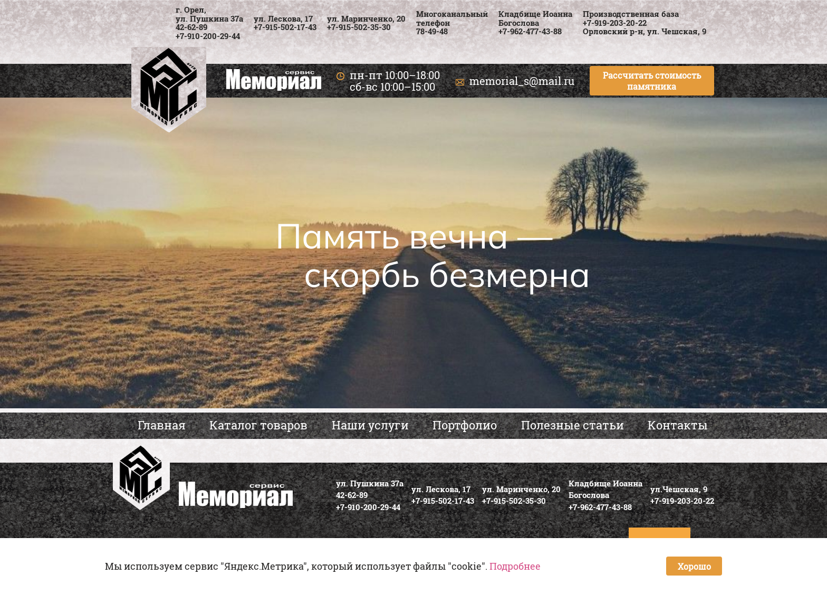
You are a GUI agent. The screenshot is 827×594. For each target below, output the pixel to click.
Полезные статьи (572, 425)
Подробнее (515, 566)
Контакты (678, 425)
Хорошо (694, 566)
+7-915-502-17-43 (285, 27)
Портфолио (464, 425)
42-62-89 (191, 27)
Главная (162, 425)
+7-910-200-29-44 (208, 36)
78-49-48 (432, 31)
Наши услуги (370, 425)
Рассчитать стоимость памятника (652, 81)
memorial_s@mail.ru (521, 81)
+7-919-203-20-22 (615, 22)
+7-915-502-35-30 (359, 27)
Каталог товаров (258, 425)
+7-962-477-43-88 (530, 31)
